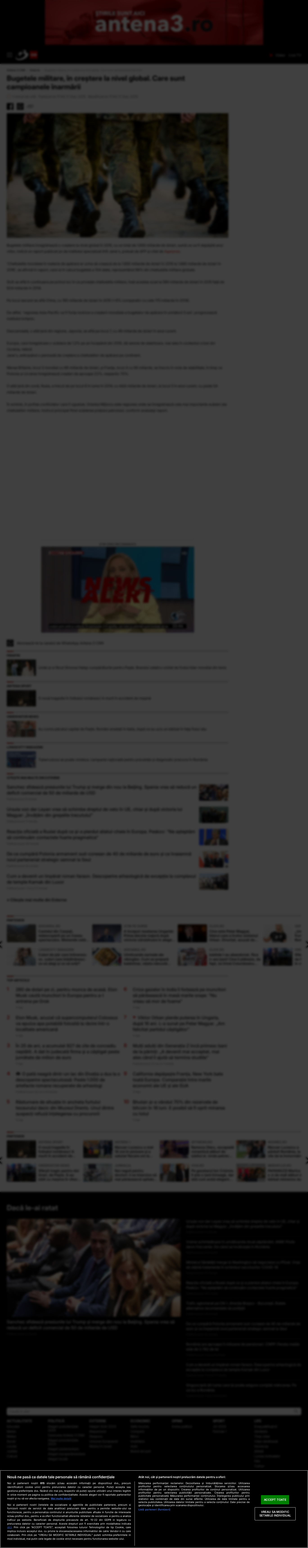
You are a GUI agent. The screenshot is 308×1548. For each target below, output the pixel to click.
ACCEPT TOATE (275, 1499)
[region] (154, 1509)
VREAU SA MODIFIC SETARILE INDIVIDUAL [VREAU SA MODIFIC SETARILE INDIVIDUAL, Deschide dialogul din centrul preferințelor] (275, 1513)
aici (9, 1527)
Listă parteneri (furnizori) (154, 1509)
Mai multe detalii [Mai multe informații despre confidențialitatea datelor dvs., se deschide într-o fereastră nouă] (61, 1498)
